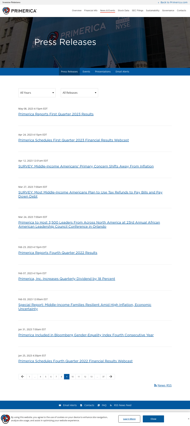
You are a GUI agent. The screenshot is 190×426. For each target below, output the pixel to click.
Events (86, 71)
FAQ (104, 405)
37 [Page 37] (104, 377)
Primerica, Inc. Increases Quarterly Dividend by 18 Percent (66, 279)
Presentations (103, 71)
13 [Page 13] (92, 377)
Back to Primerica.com (173, 2)
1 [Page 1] (30, 377)
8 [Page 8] (62, 377)
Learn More (129, 419)
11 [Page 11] (80, 377)
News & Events (107, 11)
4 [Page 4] (41, 377)
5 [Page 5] (46, 377)
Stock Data (123, 11)
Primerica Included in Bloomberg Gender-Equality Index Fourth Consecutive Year (86, 335)
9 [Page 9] (67, 377)
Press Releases (69, 71)
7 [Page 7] (57, 377)
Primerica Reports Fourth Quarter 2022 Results (57, 253)
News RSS (162, 385)
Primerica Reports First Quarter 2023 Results (56, 114)
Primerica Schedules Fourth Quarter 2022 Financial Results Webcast (75, 361)
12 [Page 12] (86, 377)
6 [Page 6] (52, 377)
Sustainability (152, 11)
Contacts (181, 11)
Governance (168, 11)
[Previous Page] (22, 376)
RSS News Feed (122, 405)
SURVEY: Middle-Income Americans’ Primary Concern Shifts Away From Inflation (86, 166)
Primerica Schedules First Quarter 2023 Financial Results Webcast (73, 140)
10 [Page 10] (73, 377)
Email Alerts (122, 71)
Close (153, 419)
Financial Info (90, 11)
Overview (77, 11)
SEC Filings (137, 11)
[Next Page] (110, 376)
